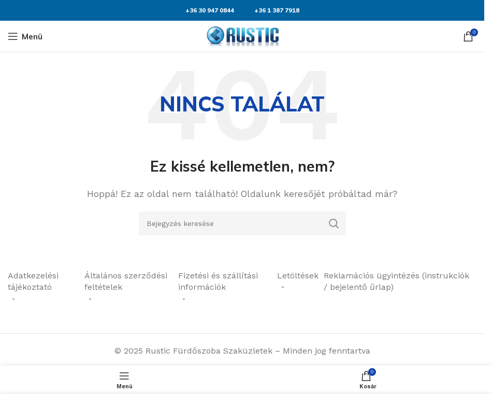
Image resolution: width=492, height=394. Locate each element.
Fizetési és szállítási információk (218, 281)
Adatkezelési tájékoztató (33, 281)
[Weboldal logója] (242, 35)
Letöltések (298, 275)
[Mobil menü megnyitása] (25, 36)
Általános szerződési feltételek (125, 281)
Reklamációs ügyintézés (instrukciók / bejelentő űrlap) (396, 281)
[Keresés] (242, 223)
